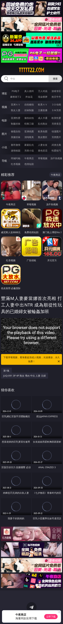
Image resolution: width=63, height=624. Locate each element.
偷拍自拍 (29, 118)
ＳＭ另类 (56, 110)
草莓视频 (42, 158)
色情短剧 (29, 164)
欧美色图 (42, 131)
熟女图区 (42, 137)
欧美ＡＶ (42, 104)
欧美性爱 (56, 118)
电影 (4, 120)
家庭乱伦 (29, 144)
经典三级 (29, 123)
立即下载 (51, 616)
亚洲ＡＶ (15, 104)
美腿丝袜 (15, 137)
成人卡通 (42, 118)
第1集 (6, 370)
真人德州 (29, 91)
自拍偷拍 (29, 104)
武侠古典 (56, 144)
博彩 (4, 93)
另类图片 (56, 137)
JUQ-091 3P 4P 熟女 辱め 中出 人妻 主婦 (24, 375)
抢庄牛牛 (56, 96)
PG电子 (15, 91)
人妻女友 (42, 144)
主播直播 (42, 110)
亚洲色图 (29, 131)
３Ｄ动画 (56, 104)
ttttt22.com (31, 70)
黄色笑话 (42, 150)
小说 (4, 147)
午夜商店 (29, 158)
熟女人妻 (15, 110)
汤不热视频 (56, 158)
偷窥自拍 (15, 131)
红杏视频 (15, 164)
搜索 (55, 78)
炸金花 (29, 96)
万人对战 (42, 91)
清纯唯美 (29, 137)
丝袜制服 (29, 110)
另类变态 (56, 123)
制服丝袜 (15, 123)
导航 (4, 161)
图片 (4, 134)
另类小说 (29, 150)
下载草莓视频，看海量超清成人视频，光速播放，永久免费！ (31, 359)
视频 (4, 107)
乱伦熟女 (42, 123)
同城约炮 (15, 158)
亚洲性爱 (15, 118)
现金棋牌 (42, 96)
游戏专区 (56, 91)
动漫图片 (56, 131)
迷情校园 (15, 150)
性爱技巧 (56, 150)
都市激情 (15, 144)
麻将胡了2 (15, 96)
